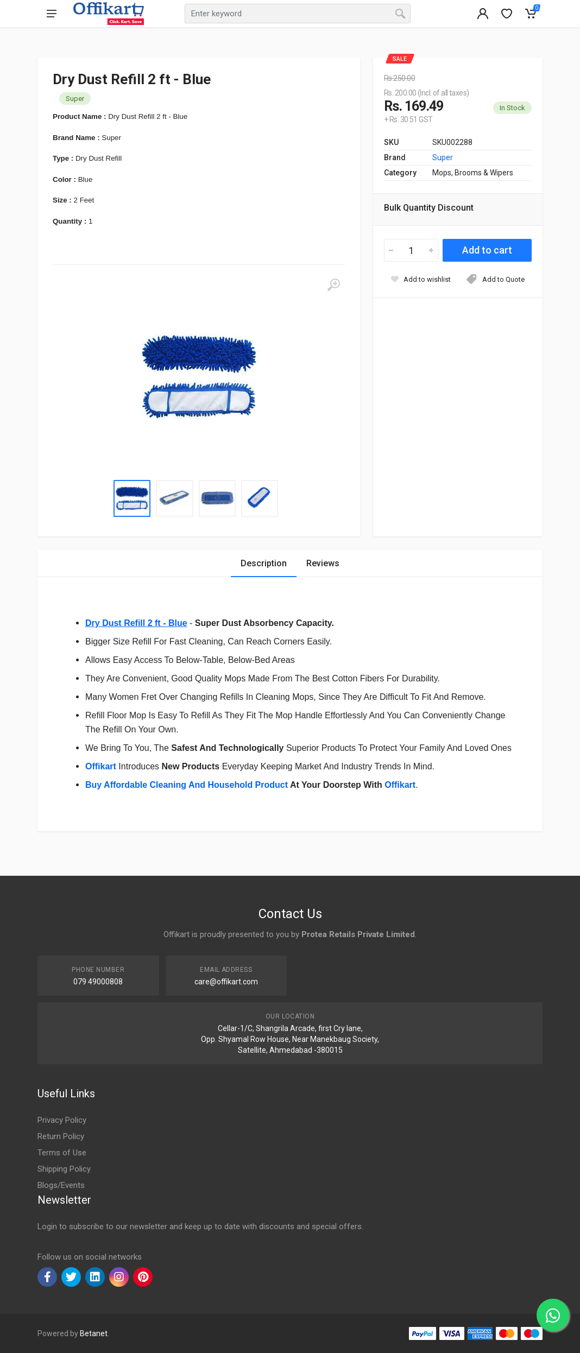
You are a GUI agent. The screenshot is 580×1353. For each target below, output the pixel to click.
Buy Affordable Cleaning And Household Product (186, 784)
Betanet (94, 1333)
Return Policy (60, 1136)
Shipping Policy (64, 1169)
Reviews (322, 563)
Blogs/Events (61, 1185)
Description (264, 563)
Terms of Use (61, 1153)
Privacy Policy (61, 1120)
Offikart (399, 784)
